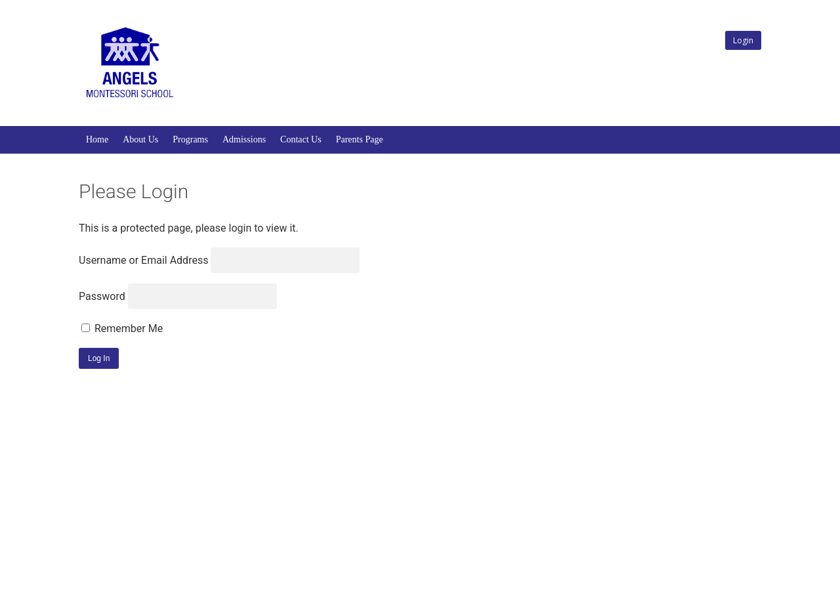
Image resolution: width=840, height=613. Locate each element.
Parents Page (359, 139)
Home (97, 139)
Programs (190, 139)
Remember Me (122, 328)
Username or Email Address (143, 260)
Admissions (244, 139)
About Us (140, 139)
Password (102, 296)
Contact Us (301, 139)
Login (743, 40)
